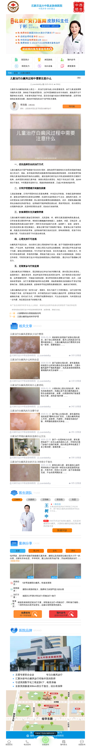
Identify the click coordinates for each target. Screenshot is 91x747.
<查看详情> (15, 561)
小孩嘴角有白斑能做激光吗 (29, 313)
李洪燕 (60, 499)
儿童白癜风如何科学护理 (28, 317)
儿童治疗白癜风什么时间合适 (24, 359)
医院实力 (26, 66)
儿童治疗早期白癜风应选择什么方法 (28, 436)
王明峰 (45, 499)
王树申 (17, 499)
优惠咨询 (81, 743)
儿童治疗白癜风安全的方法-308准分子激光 (31, 462)
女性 (55, 551)
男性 (73, 551)
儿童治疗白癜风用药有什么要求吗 (26, 385)
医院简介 (25, 60)
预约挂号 (71, 60)
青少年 (36, 551)
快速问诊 (62, 530)
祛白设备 (48, 66)
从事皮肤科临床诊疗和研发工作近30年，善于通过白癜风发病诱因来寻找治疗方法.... (64, 509)
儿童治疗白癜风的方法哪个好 (24, 410)
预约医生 (63, 743)
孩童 (18, 551)
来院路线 (48, 60)
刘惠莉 (31, 499)
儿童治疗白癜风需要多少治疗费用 (26, 334)
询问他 (72, 106)
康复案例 (71, 66)
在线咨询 (45, 741)
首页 (16, 73)
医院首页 (9, 743)
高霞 (74, 499)
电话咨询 (27, 743)
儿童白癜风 (25, 73)
